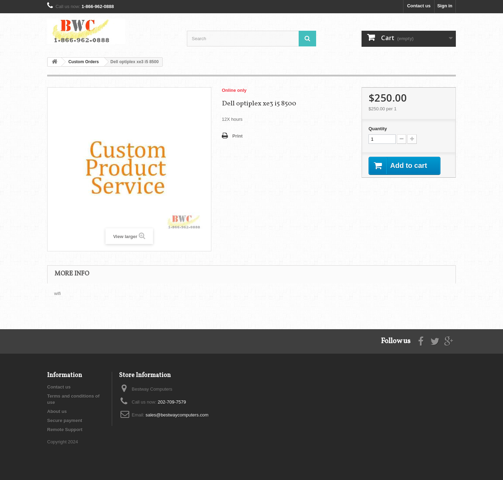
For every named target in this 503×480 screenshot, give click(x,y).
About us (57, 411)
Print (237, 136)
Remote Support (64, 429)
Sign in (444, 5)
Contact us (418, 5)
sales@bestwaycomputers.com (177, 415)
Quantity (378, 128)
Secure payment (64, 420)
